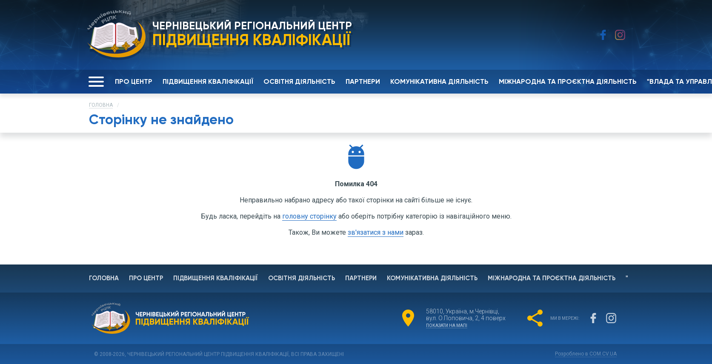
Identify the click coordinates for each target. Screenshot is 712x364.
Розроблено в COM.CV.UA (585, 354)
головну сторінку (309, 216)
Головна (101, 105)
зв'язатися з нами (375, 232)
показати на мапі (446, 325)
